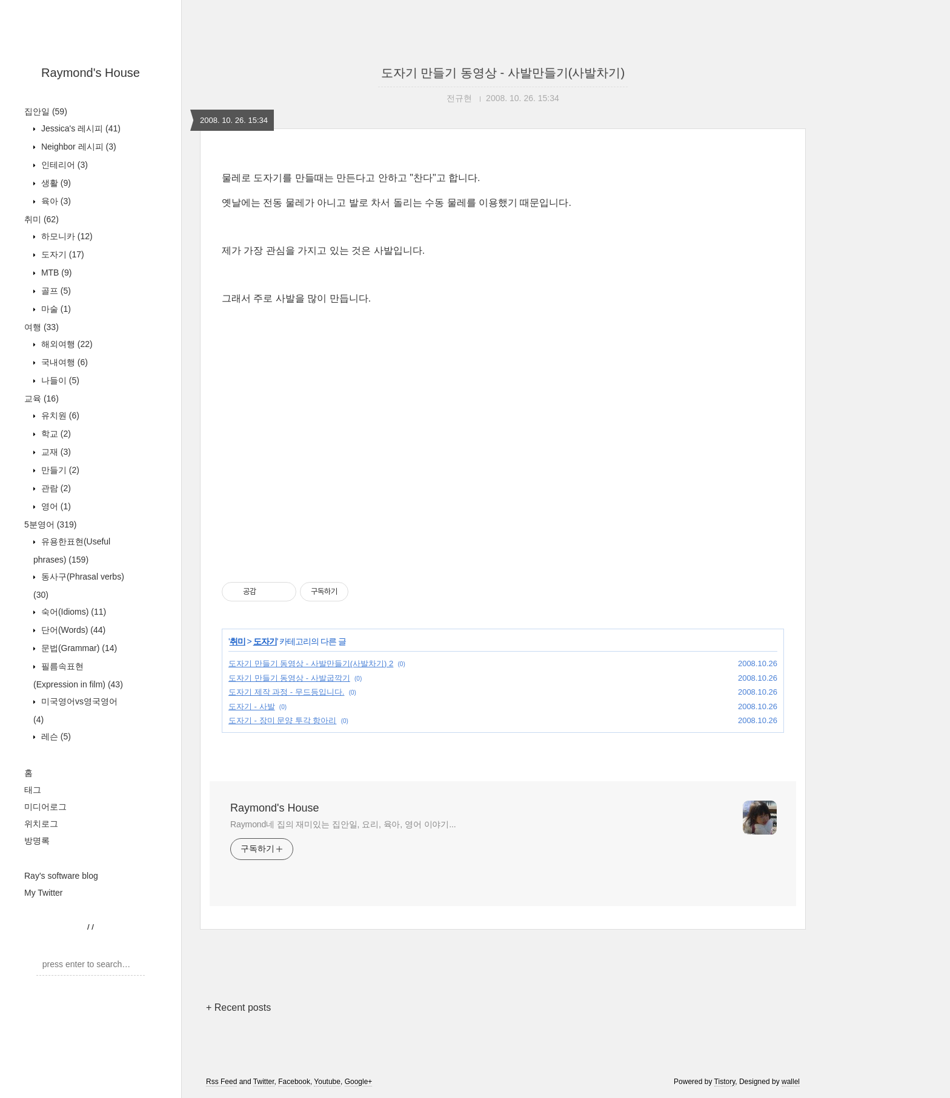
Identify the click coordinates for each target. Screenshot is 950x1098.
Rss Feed (221, 1081)
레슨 (55, 736)
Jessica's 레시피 (80, 128)
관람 (55, 488)
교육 (41, 398)
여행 (41, 327)
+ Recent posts (238, 1007)
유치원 (59, 415)
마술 (55, 309)
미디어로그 (45, 807)
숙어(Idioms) (72, 612)
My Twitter (43, 893)
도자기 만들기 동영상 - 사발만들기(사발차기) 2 (310, 663)
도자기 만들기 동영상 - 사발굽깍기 (289, 678)
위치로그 (41, 823)
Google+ (359, 1081)
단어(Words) (72, 630)
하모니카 (66, 236)
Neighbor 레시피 (77, 146)
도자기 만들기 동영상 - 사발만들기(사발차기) (503, 72)
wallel (791, 1081)
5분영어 (50, 524)
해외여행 (66, 344)
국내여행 (63, 362)
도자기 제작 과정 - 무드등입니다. (286, 691)
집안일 (45, 111)
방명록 (37, 840)
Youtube (327, 1081)
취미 (41, 219)
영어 (55, 506)
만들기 (59, 470)
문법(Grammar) (78, 648)
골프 (55, 291)
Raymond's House (90, 72)
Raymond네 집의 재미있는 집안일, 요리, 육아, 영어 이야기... (343, 824)
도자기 (61, 254)
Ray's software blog (61, 876)
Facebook (294, 1081)
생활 (55, 183)
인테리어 (63, 165)
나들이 (59, 380)
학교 (55, 433)
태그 (32, 790)
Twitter (263, 1081)
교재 (55, 452)
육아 (55, 201)
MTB (55, 272)
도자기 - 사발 (251, 706)
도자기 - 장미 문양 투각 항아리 (282, 720)
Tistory (725, 1081)
